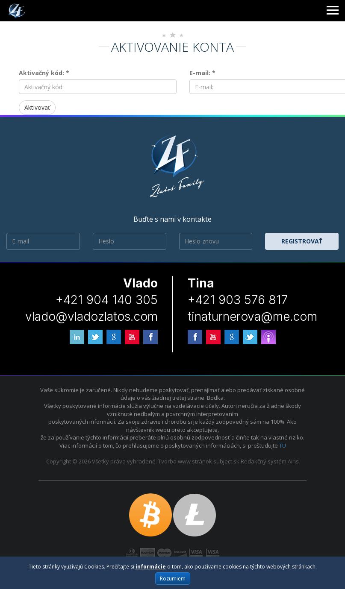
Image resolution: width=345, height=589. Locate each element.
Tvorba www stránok (185, 461)
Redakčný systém (263, 461)
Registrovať (301, 241)
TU (282, 445)
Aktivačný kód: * (44, 73)
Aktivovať (37, 107)
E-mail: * (202, 73)
